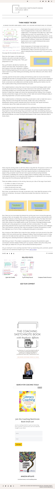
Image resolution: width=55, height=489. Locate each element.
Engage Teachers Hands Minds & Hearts (15, 25)
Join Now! (18, 444)
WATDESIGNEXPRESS (48, 487)
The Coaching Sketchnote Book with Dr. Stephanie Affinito (38, 485)
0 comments (49, 253)
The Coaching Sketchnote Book (35, 25)
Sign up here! (33, 249)
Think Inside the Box (27, 23)
